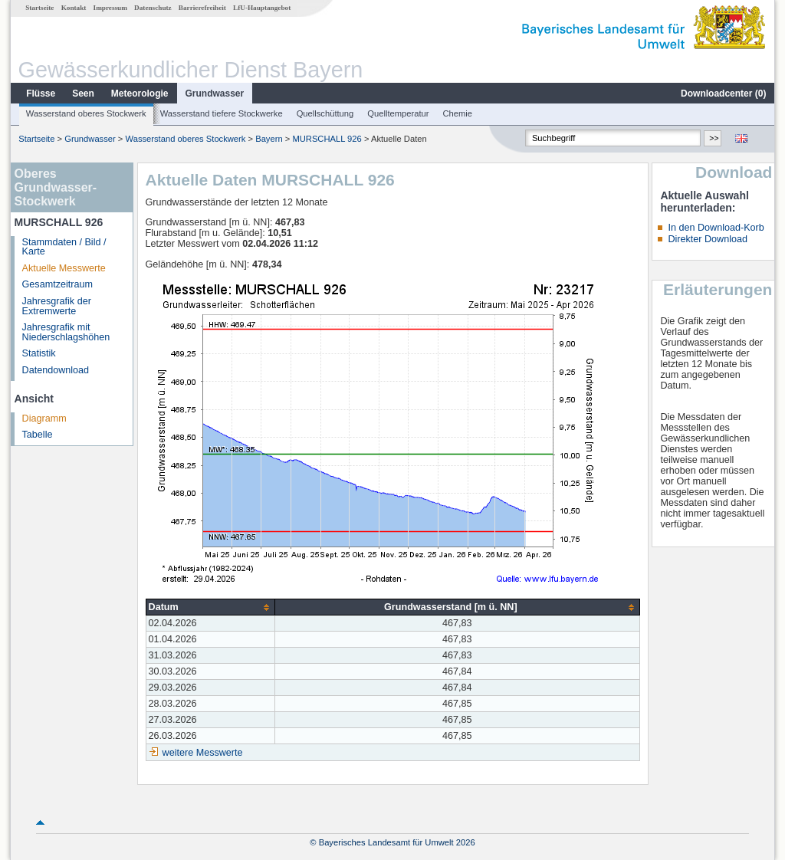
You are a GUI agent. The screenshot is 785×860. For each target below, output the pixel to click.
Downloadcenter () (723, 93)
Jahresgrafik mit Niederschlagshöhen (66, 332)
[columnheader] (210, 607)
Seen (83, 93)
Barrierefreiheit (202, 7)
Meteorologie (140, 93)
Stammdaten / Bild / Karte (64, 247)
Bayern (268, 138)
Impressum (110, 7)
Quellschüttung (325, 113)
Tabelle (37, 434)
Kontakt (74, 7)
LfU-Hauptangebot (262, 7)
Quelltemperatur (398, 113)
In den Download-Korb (716, 227)
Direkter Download (707, 239)
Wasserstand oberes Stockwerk (86, 113)
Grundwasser (215, 93)
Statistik (39, 353)
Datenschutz (153, 7)
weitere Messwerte (203, 752)
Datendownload (56, 370)
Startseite (39, 7)
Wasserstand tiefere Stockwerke (221, 113)
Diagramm (44, 418)
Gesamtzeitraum (57, 284)
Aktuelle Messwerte (64, 268)
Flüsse (40, 93)
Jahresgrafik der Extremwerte (56, 306)
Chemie (458, 113)
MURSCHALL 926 (326, 138)
